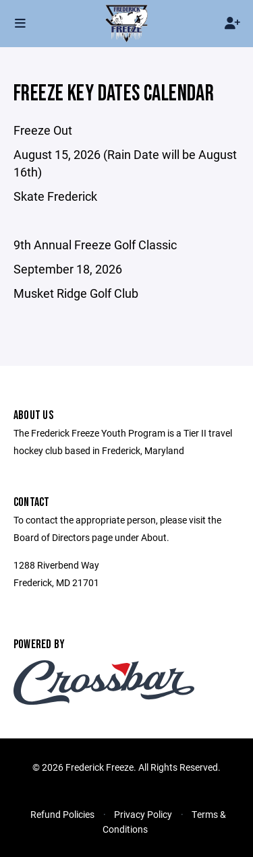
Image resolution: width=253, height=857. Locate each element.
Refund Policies (62, 814)
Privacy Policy (143, 814)
